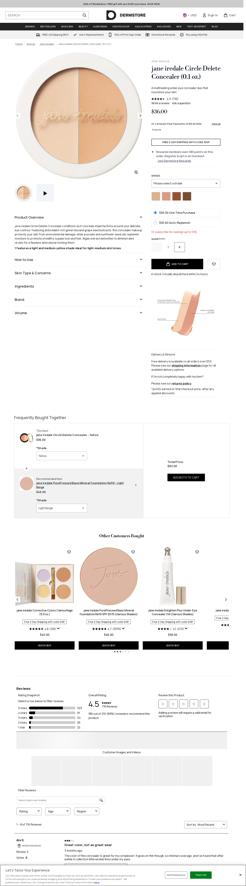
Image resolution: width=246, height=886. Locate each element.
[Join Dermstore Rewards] (189, 161)
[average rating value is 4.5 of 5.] (161, 99)
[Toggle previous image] (17, 115)
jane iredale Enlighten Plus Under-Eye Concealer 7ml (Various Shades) (172, 612)
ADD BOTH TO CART (186, 477)
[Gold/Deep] (186, 196)
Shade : (156, 175)
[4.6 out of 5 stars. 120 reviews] (42, 629)
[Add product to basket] (177, 264)
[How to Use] (79, 259)
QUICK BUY (44, 645)
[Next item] (226, 599)
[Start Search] (84, 15)
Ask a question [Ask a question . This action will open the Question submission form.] (181, 103)
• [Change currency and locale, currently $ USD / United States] (190, 15)
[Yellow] (155, 196)
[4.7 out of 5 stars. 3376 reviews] (106, 629)
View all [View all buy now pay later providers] (216, 123)
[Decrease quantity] (156, 247)
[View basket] (229, 15)
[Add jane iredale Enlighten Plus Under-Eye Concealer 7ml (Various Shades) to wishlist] (197, 552)
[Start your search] (47, 15)
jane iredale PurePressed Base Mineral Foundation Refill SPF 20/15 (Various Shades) (109, 612)
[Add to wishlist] (213, 264)
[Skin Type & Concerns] (79, 273)
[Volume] (79, 313)
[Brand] (79, 299)
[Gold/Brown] (176, 196)
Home (18, 44)
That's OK (200, 874)
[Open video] (45, 192)
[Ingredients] (79, 286)
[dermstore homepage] (126, 15)
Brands (31, 44)
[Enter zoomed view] (136, 172)
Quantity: (158, 239)
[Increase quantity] (179, 247)
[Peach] (166, 196)
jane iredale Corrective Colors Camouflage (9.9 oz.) (45, 612)
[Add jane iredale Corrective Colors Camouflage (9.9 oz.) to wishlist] (69, 552)
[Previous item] (17, 599)
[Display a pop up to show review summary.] (58, 628)
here (96, 882)
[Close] (240, 875)
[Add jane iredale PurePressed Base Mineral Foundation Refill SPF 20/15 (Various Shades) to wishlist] (133, 552)
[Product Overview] (79, 217)
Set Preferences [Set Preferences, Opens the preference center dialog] (176, 874)
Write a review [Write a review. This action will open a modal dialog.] (160, 103)
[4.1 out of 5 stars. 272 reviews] (171, 629)
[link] (210, 15)
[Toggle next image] (140, 115)
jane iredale (47, 44)
